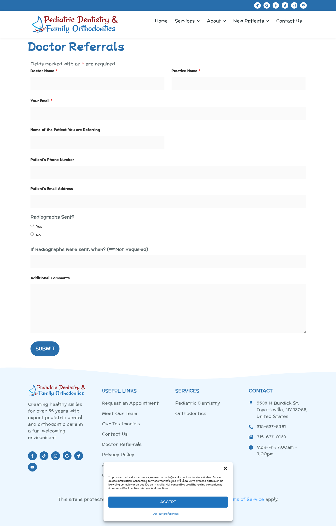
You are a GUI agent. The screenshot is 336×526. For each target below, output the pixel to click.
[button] (225, 468)
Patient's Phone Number (52, 159)
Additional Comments (50, 278)
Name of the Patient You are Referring (65, 130)
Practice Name (186, 71)
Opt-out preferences (166, 514)
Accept (168, 502)
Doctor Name (43, 71)
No (38, 235)
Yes (39, 226)
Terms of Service (244, 499)
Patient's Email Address (51, 188)
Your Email (41, 101)
